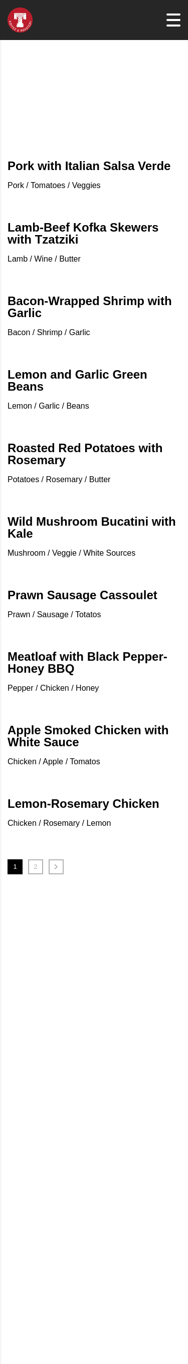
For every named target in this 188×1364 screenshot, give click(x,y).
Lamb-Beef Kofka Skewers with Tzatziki (83, 233)
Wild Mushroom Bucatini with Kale (92, 527)
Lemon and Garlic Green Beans (77, 380)
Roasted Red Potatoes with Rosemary (85, 454)
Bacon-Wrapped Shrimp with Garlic (90, 307)
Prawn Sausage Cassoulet (82, 595)
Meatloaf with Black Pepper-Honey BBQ (87, 662)
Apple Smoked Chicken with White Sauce (88, 736)
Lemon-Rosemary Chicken (83, 803)
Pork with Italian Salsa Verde (89, 166)
